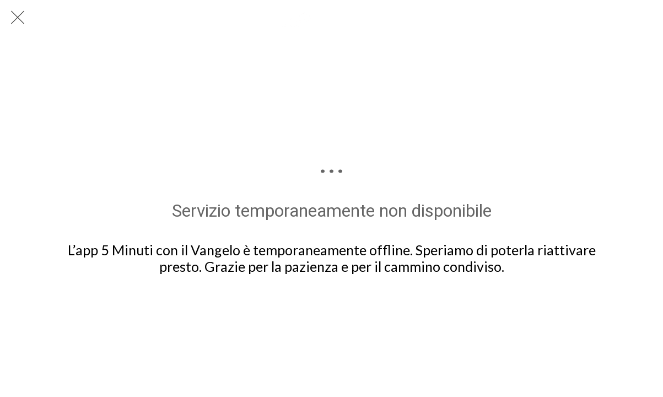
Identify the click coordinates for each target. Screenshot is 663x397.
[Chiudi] (17, 17)
